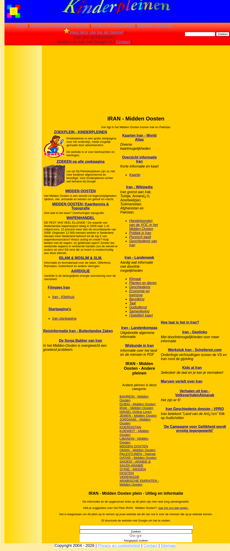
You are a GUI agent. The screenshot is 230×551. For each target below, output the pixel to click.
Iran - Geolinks (194, 332)
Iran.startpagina (64, 318)
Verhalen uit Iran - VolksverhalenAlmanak (194, 393)
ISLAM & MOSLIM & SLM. (80, 258)
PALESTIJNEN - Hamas (137, 454)
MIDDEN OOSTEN (80, 191)
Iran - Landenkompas (139, 328)
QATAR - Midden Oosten (138, 458)
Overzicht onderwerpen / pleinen (59, 25)
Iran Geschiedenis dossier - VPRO (195, 409)
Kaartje (134, 175)
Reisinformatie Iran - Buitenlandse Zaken (78, 331)
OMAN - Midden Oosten (137, 450)
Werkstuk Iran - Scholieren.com (195, 350)
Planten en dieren (143, 283)
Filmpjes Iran (59, 287)
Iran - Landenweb (139, 257)
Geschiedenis (139, 287)
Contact (123, 42)
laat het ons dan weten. (173, 508)
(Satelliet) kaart (141, 315)
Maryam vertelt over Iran (181, 381)
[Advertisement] (23, 117)
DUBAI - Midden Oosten (137, 404)
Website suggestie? (155, 25)
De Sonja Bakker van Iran (80, 340)
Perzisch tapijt (140, 237)
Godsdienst (138, 307)
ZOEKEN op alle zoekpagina (80, 161)
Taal (132, 303)
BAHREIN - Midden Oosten (133, 398)
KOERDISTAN (130, 427)
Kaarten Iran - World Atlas (139, 137)
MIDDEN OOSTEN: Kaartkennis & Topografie (80, 206)
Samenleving (139, 311)
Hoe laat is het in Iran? (180, 322)
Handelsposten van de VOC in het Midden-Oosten (143, 225)
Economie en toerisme (139, 293)
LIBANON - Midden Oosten (133, 440)
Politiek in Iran (140, 233)
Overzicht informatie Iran (139, 159)
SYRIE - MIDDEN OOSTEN (132, 471)
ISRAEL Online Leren (135, 412)
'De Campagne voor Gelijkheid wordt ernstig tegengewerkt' (195, 429)
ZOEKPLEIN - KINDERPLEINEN (80, 132)
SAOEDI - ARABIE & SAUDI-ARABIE (134, 463)
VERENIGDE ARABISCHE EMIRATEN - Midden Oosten (139, 480)
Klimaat (135, 279)
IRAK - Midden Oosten (136, 408)
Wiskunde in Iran (139, 345)
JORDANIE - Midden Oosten (134, 421)
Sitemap (168, 545)
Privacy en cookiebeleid (113, 25)
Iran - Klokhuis (63, 297)
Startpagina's (60, 309)
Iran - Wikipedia (139, 187)
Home (21, 25)
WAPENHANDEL (80, 218)
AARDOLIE (80, 271)
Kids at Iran (192, 368)
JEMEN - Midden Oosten (138, 415)
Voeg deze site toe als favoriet (93, 32)
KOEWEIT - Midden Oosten (134, 433)
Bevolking (136, 299)
